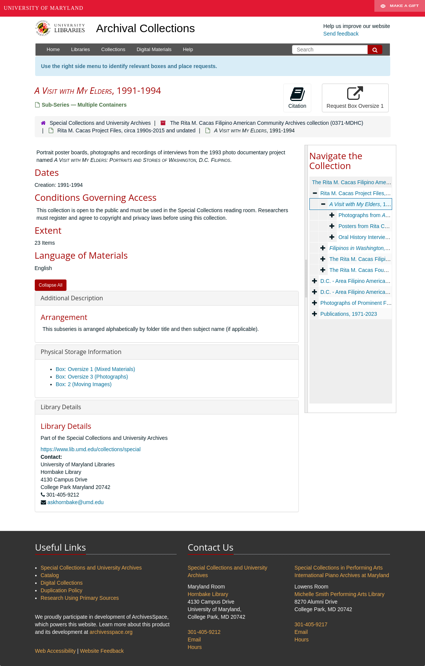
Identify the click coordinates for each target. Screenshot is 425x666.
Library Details (61, 407)
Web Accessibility (55, 651)
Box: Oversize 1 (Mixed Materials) (95, 369)
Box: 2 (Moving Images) (84, 384)
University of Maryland (43, 8)
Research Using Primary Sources (80, 598)
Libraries (80, 49)
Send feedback (341, 34)
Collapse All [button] (51, 285)
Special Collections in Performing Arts (339, 568)
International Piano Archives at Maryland (342, 575)
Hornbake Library (208, 594)
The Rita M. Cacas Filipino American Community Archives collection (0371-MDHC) (266, 123)
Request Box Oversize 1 (355, 97)
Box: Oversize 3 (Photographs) (92, 377)
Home (53, 49)
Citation (297, 97)
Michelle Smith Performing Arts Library (340, 594)
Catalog (50, 575)
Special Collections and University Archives (100, 123)
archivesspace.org (111, 632)
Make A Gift (399, 8)
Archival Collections (145, 28)
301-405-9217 (311, 624)
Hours (195, 647)
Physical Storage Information (81, 352)
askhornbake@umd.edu (75, 502)
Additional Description (72, 298)
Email (194, 640)
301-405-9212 (204, 632)
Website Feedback (102, 651)
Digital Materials (154, 49)
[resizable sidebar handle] (306, 279)
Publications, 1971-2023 (348, 314)
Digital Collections (62, 583)
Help (188, 49)
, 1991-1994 (368, 204)
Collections (113, 49)
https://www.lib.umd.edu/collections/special (91, 449)
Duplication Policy (62, 590)
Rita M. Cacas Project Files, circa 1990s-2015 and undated (126, 130)
